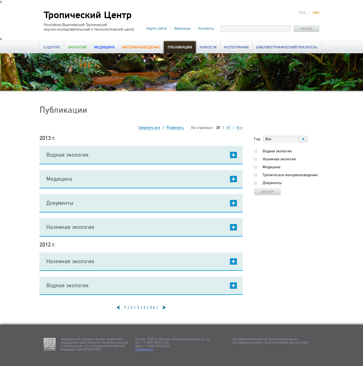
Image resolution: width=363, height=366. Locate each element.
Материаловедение (141, 47)
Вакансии (182, 28)
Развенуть (175, 127)
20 (218, 127)
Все (240, 127)
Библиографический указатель (286, 47)
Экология (77, 47)
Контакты (206, 28)
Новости (208, 47)
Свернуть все (149, 127)
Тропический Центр (88, 15)
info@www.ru (144, 349)
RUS (302, 13)
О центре (51, 47)
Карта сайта (156, 28)
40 (228, 127)
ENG (316, 13)
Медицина (104, 47)
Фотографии (236, 47)
